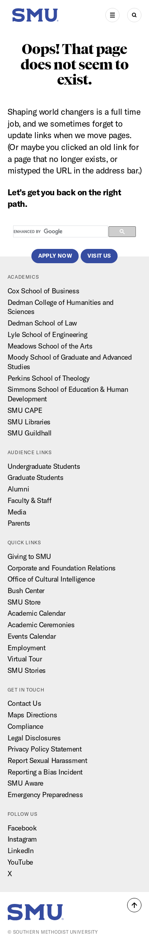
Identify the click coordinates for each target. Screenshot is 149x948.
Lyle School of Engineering (47, 334)
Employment (27, 647)
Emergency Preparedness (45, 794)
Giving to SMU (29, 556)
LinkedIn (20, 850)
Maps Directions (32, 714)
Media (17, 511)
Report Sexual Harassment (47, 760)
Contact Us (24, 703)
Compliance (25, 726)
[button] (134, 905)
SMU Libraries (29, 421)
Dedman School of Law (42, 323)
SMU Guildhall (30, 432)
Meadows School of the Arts (50, 346)
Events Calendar (32, 636)
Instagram (22, 839)
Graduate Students (36, 477)
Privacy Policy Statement (44, 748)
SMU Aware (25, 783)
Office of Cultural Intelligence (51, 579)
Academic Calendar (37, 613)
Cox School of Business (43, 290)
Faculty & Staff (29, 500)
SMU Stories (27, 670)
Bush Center (26, 590)
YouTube (20, 862)
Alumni (18, 488)
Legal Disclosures (34, 737)
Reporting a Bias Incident (45, 772)
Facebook (22, 827)
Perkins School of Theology (49, 378)
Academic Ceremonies (41, 624)
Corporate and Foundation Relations (62, 567)
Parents (19, 523)
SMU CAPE (25, 410)
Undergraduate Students (44, 466)
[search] (60, 232)
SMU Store (24, 602)
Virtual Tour (25, 658)
